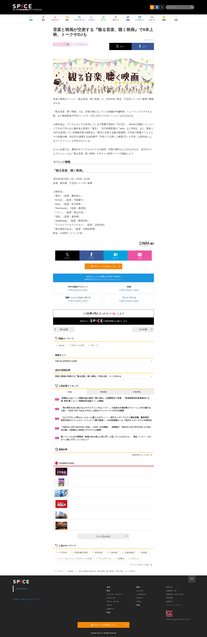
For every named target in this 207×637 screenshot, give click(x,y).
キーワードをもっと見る (141, 565)
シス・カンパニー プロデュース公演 (74, 558)
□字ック (93, 345)
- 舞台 (108, 591)
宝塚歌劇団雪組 (79, 552)
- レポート (139, 598)
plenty (60, 345)
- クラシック (110, 598)
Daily (70, 392)
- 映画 (108, 612)
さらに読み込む (111, 536)
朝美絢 (143, 552)
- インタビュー (141, 594)
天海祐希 (112, 552)
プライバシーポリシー (174, 605)
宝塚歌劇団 (128, 552)
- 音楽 (108, 587)
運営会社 (169, 587)
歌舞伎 (120, 558)
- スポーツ (110, 609)
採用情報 (169, 598)
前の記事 (61, 329)
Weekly (103, 392)
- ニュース (139, 591)
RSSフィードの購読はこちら (105, 266)
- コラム (138, 602)
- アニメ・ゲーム (112, 602)
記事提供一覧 (171, 591)
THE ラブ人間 (76, 345)
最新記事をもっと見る (142, 455)
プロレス (133, 558)
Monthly (137, 392)
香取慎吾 (97, 552)
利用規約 (169, 602)
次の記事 (145, 329)
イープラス (58, 571)
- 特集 (137, 605)
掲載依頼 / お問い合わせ (175, 594)
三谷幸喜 (62, 552)
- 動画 (137, 587)
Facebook (22, 588)
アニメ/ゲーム (103, 558)
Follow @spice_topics (78, 290)
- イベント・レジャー (114, 594)
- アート (109, 605)
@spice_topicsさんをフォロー (26, 599)
